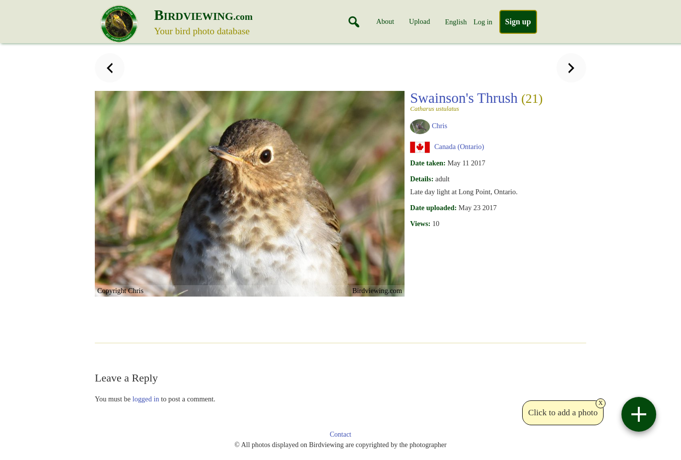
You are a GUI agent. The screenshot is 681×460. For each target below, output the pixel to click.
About (385, 21)
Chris (439, 126)
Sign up (518, 21)
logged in (146, 399)
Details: (421, 179)
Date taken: (428, 163)
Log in (483, 22)
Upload (419, 21)
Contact (340, 434)
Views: (420, 224)
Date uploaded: (433, 208)
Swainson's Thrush (476, 101)
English (456, 22)
